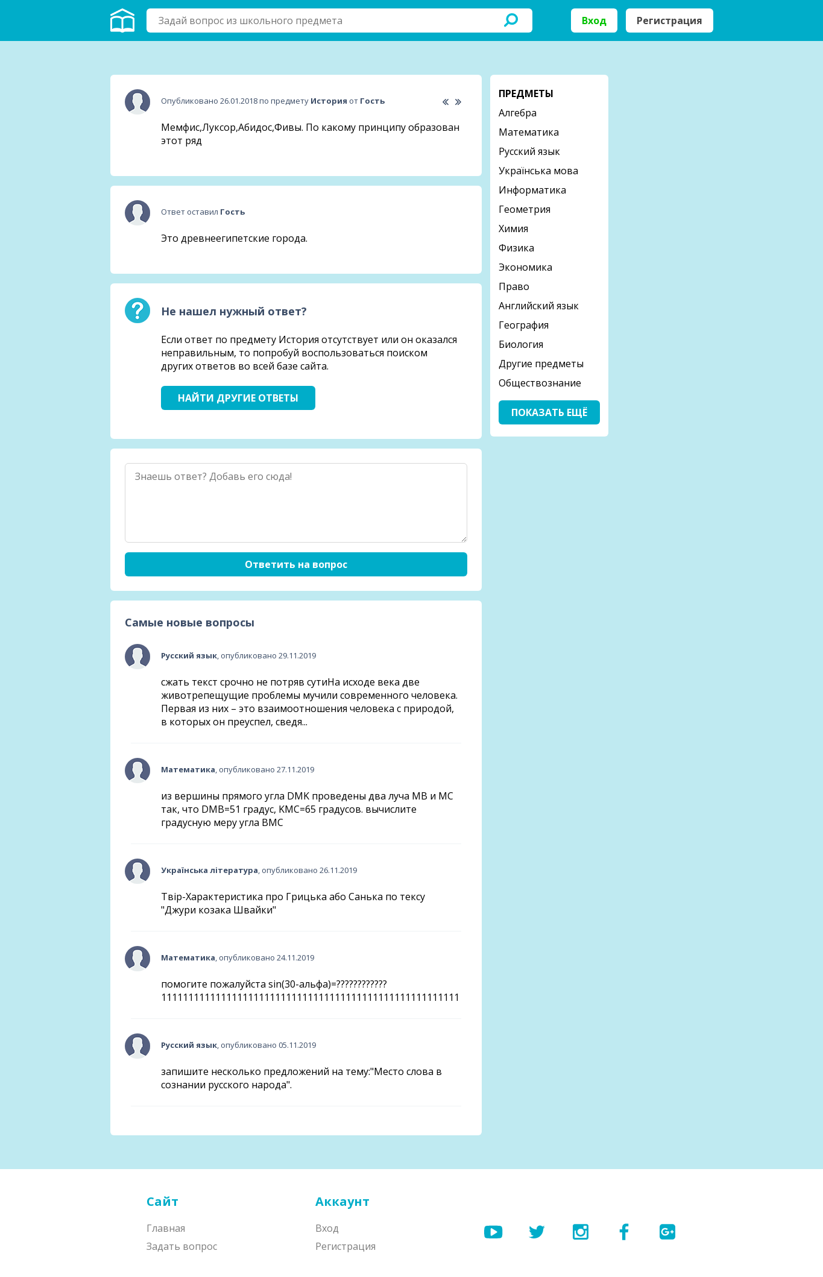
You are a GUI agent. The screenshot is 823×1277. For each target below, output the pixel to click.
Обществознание (540, 382)
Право (514, 286)
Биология (521, 344)
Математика (529, 132)
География (524, 325)
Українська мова (538, 170)
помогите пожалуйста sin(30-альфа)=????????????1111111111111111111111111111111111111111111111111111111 (310, 990)
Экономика (525, 267)
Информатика (532, 190)
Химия (513, 228)
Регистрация (669, 20)
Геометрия (524, 209)
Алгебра (518, 112)
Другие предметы (541, 363)
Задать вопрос (182, 1246)
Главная (166, 1228)
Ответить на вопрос (296, 564)
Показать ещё (549, 412)
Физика (516, 247)
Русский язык (529, 151)
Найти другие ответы (238, 398)
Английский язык (539, 305)
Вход (594, 20)
